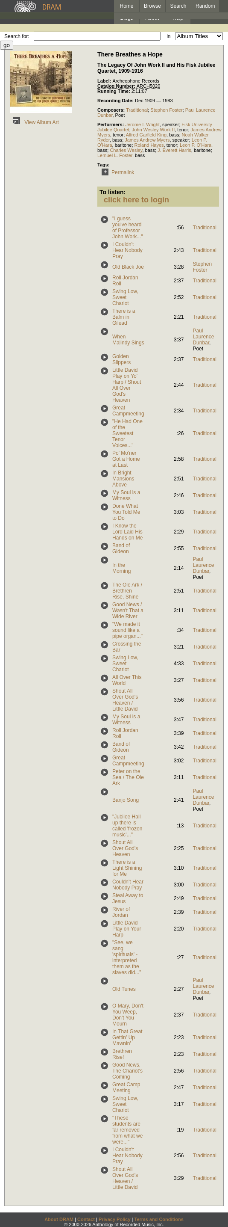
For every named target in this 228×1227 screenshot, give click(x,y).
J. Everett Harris (174, 150)
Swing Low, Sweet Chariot (125, 297)
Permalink (116, 172)
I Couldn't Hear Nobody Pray (127, 250)
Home (126, 6)
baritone (123, 145)
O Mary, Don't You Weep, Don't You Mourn (127, 1015)
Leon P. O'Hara (195, 145)
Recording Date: (116, 100)
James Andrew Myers (147, 139)
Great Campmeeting (128, 411)
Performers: (111, 124)
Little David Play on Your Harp (126, 929)
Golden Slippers (121, 359)
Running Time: (114, 91)
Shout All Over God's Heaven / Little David (125, 700)
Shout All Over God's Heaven (125, 848)
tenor (182, 129)
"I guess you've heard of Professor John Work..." (127, 228)
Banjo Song (125, 800)
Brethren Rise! (122, 1054)
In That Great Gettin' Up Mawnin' (127, 1037)
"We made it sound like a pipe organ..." (127, 630)
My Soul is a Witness (126, 495)
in (168, 36)
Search (178, 6)
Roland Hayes (149, 145)
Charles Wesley (126, 150)
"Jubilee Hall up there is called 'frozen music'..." (127, 826)
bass (174, 134)
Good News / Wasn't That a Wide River (127, 610)
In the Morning (121, 568)
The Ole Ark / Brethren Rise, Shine (127, 591)
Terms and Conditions (159, 1219)
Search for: (16, 36)
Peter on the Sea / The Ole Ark (128, 777)
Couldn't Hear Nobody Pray (127, 885)
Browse (152, 6)
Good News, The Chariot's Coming (127, 1071)
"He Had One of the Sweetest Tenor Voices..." (127, 433)
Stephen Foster (166, 110)
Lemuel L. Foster (114, 155)
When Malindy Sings (128, 340)
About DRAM (58, 1219)
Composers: (111, 110)
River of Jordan (121, 912)
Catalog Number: (117, 86)
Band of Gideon (121, 548)
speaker (170, 124)
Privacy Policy (115, 1219)
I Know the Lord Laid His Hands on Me (127, 532)
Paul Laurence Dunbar (203, 337)
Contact (86, 1219)
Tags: (103, 164)
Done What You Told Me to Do (126, 512)
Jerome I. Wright (142, 124)
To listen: (112, 192)
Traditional (137, 110)
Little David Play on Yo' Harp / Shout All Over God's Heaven (126, 385)
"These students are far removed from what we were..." (127, 1130)
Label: (104, 80)
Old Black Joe (128, 267)
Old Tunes (124, 989)
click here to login (136, 200)
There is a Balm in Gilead (123, 317)
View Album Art (34, 122)
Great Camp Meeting (126, 1088)
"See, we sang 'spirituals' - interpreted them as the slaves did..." (126, 957)
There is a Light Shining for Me (127, 868)
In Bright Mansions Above (123, 479)
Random (205, 6)
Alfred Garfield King (146, 134)
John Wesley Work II (153, 129)
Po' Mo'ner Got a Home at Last (126, 459)
